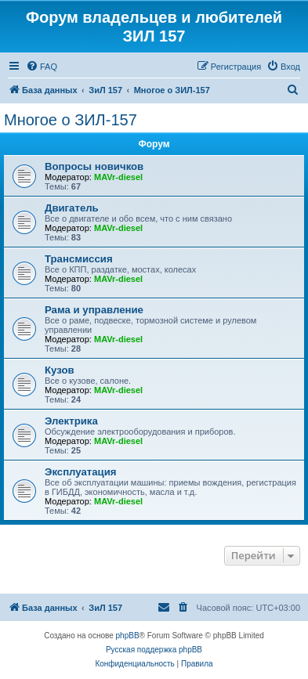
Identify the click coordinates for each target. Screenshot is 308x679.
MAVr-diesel (118, 177)
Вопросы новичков (94, 166)
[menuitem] (41, 66)
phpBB (128, 635)
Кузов (59, 370)
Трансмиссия (79, 259)
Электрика (71, 421)
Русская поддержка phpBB (154, 649)
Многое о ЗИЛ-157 (70, 119)
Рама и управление (94, 310)
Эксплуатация (81, 472)
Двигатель (72, 208)
